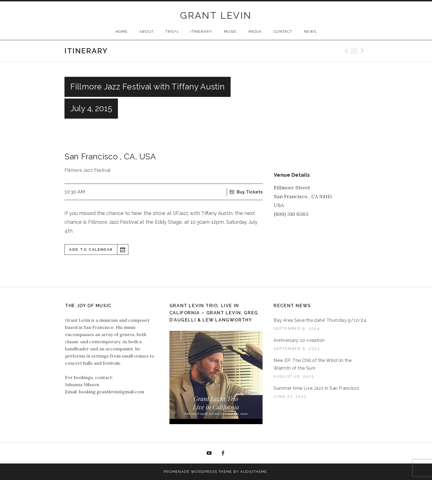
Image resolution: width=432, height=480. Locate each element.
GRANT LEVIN (216, 15)
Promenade (177, 472)
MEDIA (255, 31)
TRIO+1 (172, 31)
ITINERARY (201, 31)
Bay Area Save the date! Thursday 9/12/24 (320, 320)
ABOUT (146, 31)
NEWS (310, 31)
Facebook (223, 453)
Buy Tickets (250, 192)
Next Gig (363, 50)
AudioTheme (253, 472)
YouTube (209, 453)
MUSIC (230, 31)
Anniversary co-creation (299, 340)
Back (354, 50)
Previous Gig (345, 50)
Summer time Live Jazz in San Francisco (316, 388)
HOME (122, 31)
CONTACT (283, 31)
